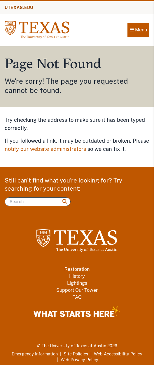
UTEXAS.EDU (19, 7)
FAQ (77, 297)
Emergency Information (35, 354)
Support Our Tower (77, 290)
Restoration (77, 269)
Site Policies (76, 354)
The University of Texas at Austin (74, 345)
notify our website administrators (45, 149)
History (77, 276)
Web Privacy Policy (79, 359)
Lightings (77, 283)
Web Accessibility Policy (118, 354)
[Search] (38, 201)
